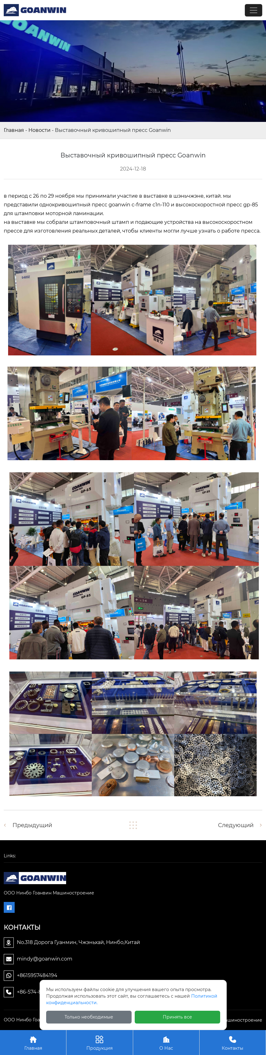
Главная (14, 130)
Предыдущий (32, 825)
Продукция (99, 1042)
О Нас (166, 1042)
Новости (39, 130)
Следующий (236, 825)
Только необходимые (89, 1017)
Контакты (233, 1042)
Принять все (177, 1017)
